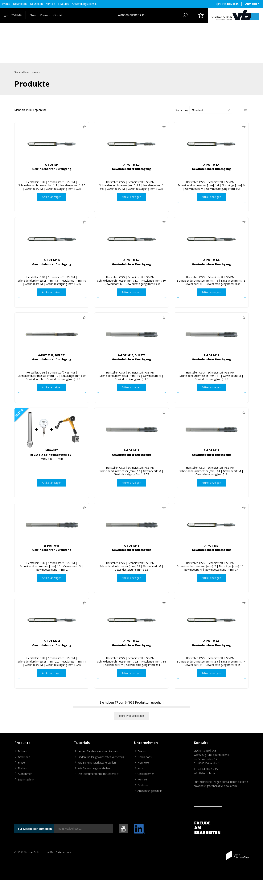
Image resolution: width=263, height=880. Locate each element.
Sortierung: (182, 110)
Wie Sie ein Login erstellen (94, 768)
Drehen (22, 768)
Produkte (13, 15)
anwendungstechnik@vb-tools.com (215, 786)
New (33, 15)
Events (6, 4)
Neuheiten (36, 4)
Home (34, 72)
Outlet (57, 15)
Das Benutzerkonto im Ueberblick (98, 774)
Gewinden (24, 757)
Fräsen (22, 763)
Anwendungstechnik (84, 4)
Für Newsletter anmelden (35, 829)
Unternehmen (146, 774)
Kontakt (50, 4)
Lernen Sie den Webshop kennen (98, 751)
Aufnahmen (25, 774)
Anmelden (252, 4)
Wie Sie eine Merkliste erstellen (97, 763)
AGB (50, 852)
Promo (45, 15)
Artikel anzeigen (51, 197)
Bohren (22, 751)
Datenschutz (63, 852)
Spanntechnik (26, 779)
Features (63, 4)
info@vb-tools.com (205, 773)
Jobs (140, 768)
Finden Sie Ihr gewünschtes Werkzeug (101, 757)
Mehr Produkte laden (131, 715)
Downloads (20, 4)
